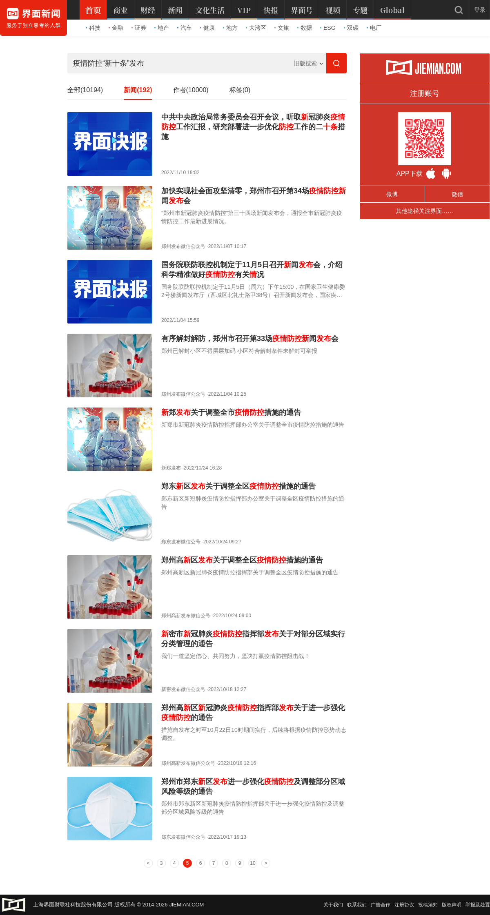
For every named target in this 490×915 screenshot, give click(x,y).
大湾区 (256, 27)
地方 (230, 27)
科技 (93, 27)
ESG (328, 27)
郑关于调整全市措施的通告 (231, 412)
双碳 (351, 27)
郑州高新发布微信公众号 (188, 763)
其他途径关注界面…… (424, 211)
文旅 (281, 27)
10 (252, 863)
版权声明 (451, 905)
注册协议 (404, 905)
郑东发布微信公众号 (183, 837)
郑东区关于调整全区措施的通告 (238, 486)
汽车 (184, 27)
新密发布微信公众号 (183, 689)
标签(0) (240, 89)
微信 (457, 194)
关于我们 (333, 905)
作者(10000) (191, 89)
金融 (116, 27)
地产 (161, 27)
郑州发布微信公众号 (183, 246)
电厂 (374, 27)
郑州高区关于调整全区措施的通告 (242, 560)
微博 (392, 194)
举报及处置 (478, 905)
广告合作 (380, 905)
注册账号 (424, 93)
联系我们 (357, 905)
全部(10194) (85, 89)
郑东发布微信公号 (180, 542)
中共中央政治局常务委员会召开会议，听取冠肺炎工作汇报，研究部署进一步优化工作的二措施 (253, 127)
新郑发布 (171, 468)
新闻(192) (138, 89)
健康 (207, 27)
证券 (138, 27)
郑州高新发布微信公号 (185, 615)
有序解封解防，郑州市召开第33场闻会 (250, 339)
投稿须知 (428, 905)
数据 (304, 27)
